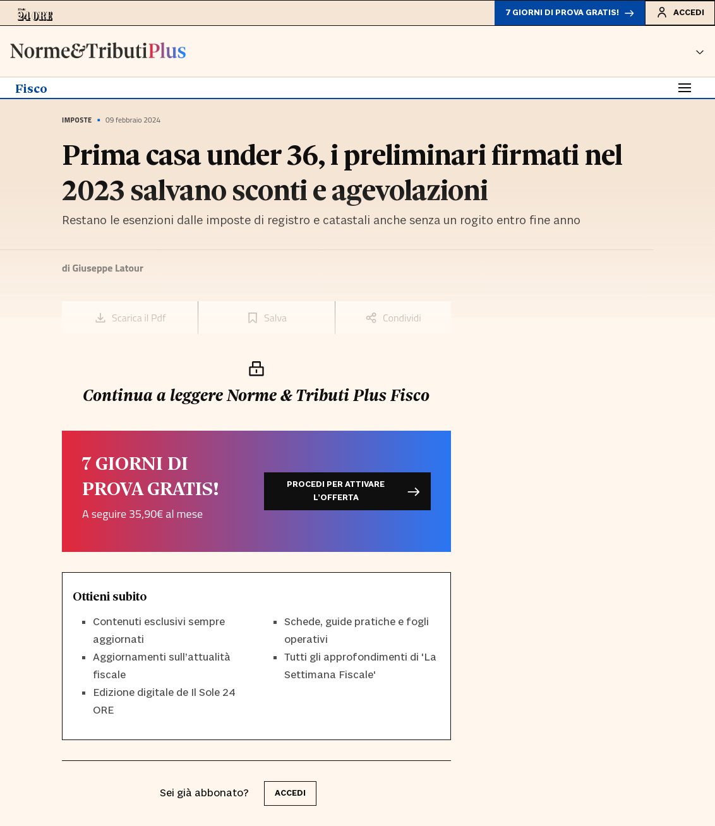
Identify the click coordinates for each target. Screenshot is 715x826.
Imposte (77, 120)
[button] (700, 51)
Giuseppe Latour (107, 267)
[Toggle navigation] (685, 88)
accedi (290, 793)
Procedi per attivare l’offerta (353, 491)
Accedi (680, 12)
